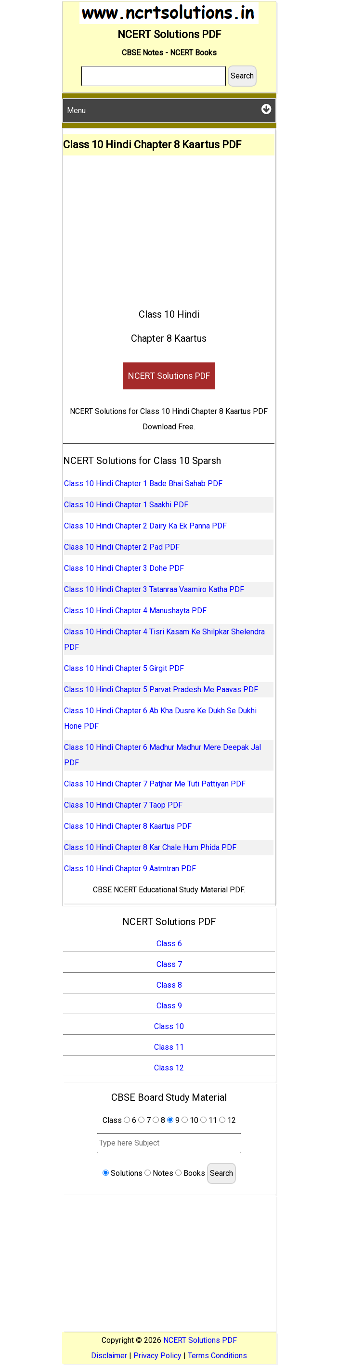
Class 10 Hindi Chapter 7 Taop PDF (123, 805)
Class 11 (169, 1047)
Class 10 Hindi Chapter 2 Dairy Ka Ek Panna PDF (145, 525)
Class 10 (169, 1026)
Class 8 (169, 985)
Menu (169, 109)
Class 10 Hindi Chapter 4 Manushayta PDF (135, 610)
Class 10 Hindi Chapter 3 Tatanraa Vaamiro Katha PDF (154, 589)
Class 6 (169, 943)
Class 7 (169, 964)
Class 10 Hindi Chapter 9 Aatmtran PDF (130, 868)
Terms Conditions (217, 1355)
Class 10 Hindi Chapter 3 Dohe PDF (124, 568)
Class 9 (169, 1005)
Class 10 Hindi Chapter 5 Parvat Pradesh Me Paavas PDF (161, 689)
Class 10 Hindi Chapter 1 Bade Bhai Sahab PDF (143, 483)
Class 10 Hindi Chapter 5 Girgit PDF (124, 668)
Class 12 (169, 1067)
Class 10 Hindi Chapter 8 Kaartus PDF (128, 826)
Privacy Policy (157, 1355)
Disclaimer (109, 1355)
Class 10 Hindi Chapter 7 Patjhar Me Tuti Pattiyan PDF (155, 783)
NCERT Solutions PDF (169, 376)
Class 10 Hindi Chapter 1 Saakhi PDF (126, 504)
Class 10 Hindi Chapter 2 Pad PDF (122, 547)
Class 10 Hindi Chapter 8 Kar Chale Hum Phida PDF (150, 847)
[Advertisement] (168, 227)
